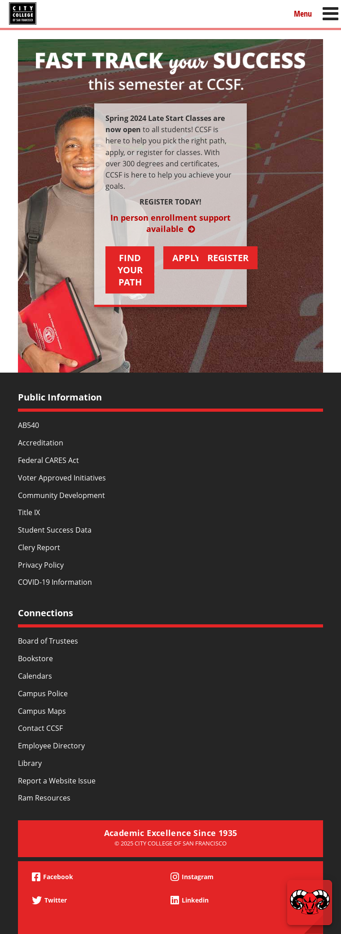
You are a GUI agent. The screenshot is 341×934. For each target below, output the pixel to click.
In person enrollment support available (170, 223)
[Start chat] (309, 902)
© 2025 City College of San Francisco (170, 843)
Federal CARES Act (48, 460)
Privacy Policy (41, 565)
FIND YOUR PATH (130, 270)
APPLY (186, 258)
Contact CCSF (40, 728)
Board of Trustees (48, 641)
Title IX (29, 512)
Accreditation (40, 443)
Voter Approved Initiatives (62, 478)
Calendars (35, 676)
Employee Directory (51, 746)
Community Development (61, 495)
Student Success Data (55, 530)
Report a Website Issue (57, 781)
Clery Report (39, 547)
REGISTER (228, 258)
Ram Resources (44, 798)
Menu (303, 13)
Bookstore (35, 658)
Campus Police (43, 693)
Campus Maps (42, 711)
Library (30, 763)
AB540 (28, 425)
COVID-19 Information (55, 582)
